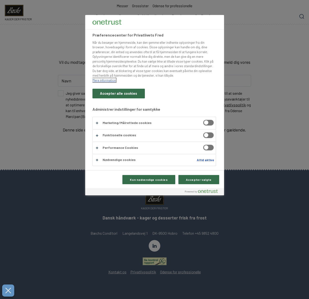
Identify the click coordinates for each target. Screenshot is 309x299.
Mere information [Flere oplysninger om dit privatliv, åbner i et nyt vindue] (104, 80)
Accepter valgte (198, 179)
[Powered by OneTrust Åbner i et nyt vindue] (203, 192)
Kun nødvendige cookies (149, 179)
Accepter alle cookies (118, 93)
